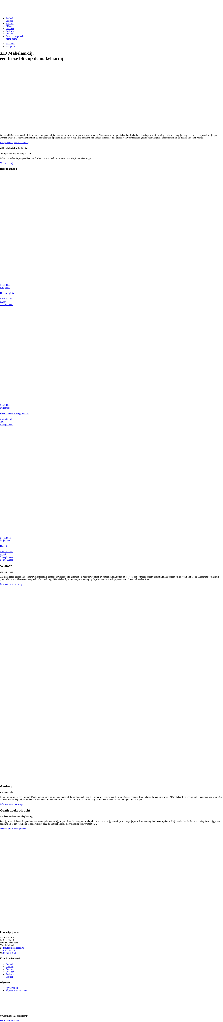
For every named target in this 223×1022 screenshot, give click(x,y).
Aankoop (10, 969)
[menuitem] (114, 18)
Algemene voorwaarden (16, 990)
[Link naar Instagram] (10, 46)
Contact (9, 977)
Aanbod (9, 964)
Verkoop (9, 966)
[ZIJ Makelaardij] (21, 13)
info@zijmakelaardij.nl (13, 948)
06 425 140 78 (9, 953)
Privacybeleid (12, 988)
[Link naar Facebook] (10, 43)
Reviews (10, 974)
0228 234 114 (8, 950)
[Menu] (11, 39)
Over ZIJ (10, 971)
